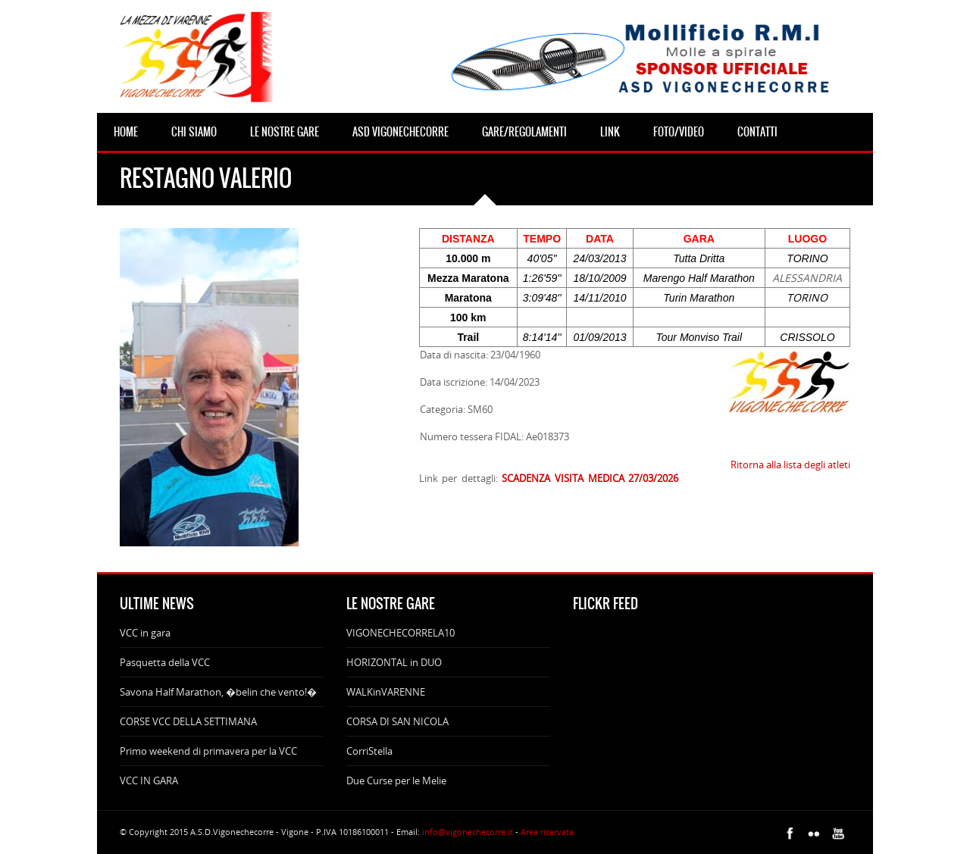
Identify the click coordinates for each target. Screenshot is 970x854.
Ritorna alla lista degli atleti (790, 464)
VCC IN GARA (149, 780)
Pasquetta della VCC (165, 662)
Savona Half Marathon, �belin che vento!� (218, 692)
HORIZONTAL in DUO (394, 662)
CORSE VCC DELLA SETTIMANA (188, 721)
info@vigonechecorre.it (467, 831)
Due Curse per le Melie (396, 780)
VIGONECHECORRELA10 (400, 633)
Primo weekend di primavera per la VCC (208, 751)
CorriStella (369, 751)
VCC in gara (145, 633)
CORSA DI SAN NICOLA (397, 721)
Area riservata (547, 831)
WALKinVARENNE (385, 692)
